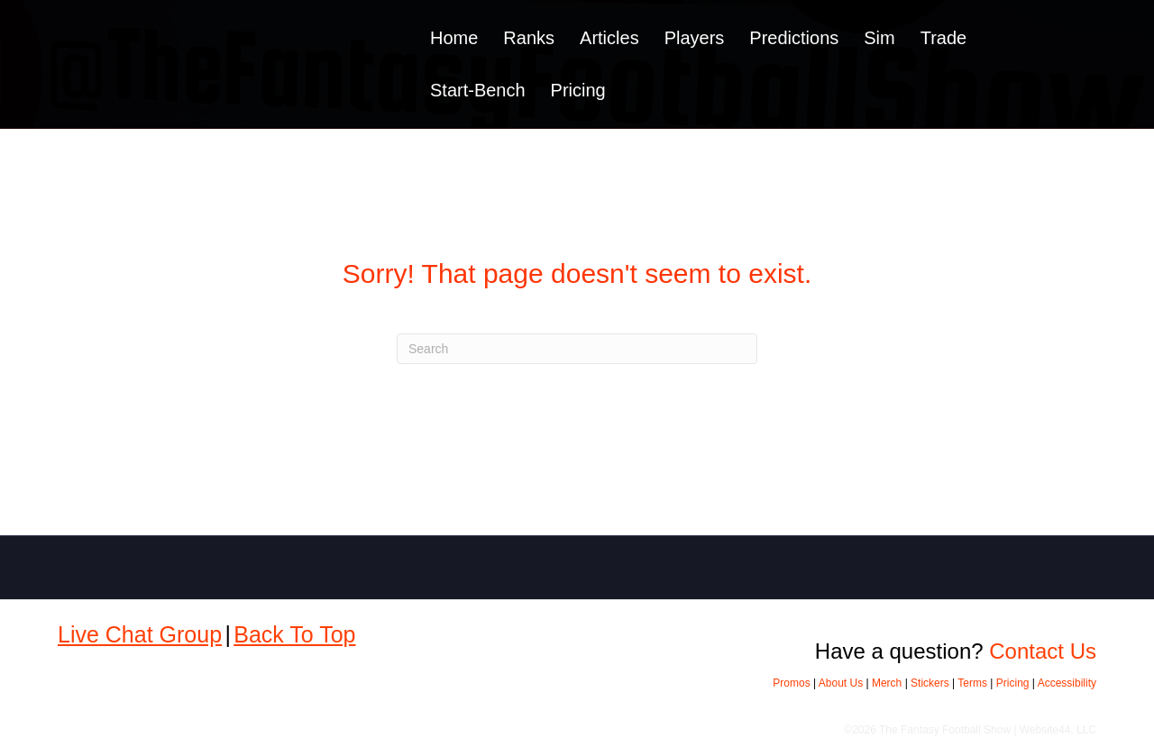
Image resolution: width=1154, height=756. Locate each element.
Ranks (528, 38)
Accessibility (1067, 683)
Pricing (578, 90)
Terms (972, 683)
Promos (791, 683)
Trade (943, 38)
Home (454, 38)
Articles (609, 38)
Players (694, 38)
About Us (841, 683)
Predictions (793, 38)
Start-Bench (478, 90)
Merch (887, 683)
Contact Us (1042, 651)
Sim (879, 38)
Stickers (930, 683)
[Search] (577, 348)
